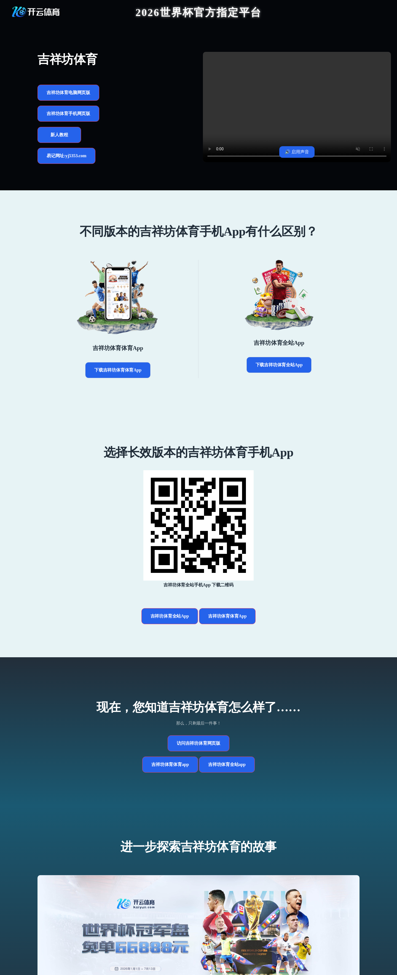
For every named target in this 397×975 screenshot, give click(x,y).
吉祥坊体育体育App (227, 616)
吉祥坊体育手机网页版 (68, 113)
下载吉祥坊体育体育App (117, 370)
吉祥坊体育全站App (170, 616)
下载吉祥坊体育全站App (279, 364)
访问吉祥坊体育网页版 (198, 743)
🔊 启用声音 (297, 151)
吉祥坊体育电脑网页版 (68, 92)
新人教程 (59, 134)
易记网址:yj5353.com (66, 155)
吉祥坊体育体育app (170, 764)
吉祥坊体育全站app (227, 764)
